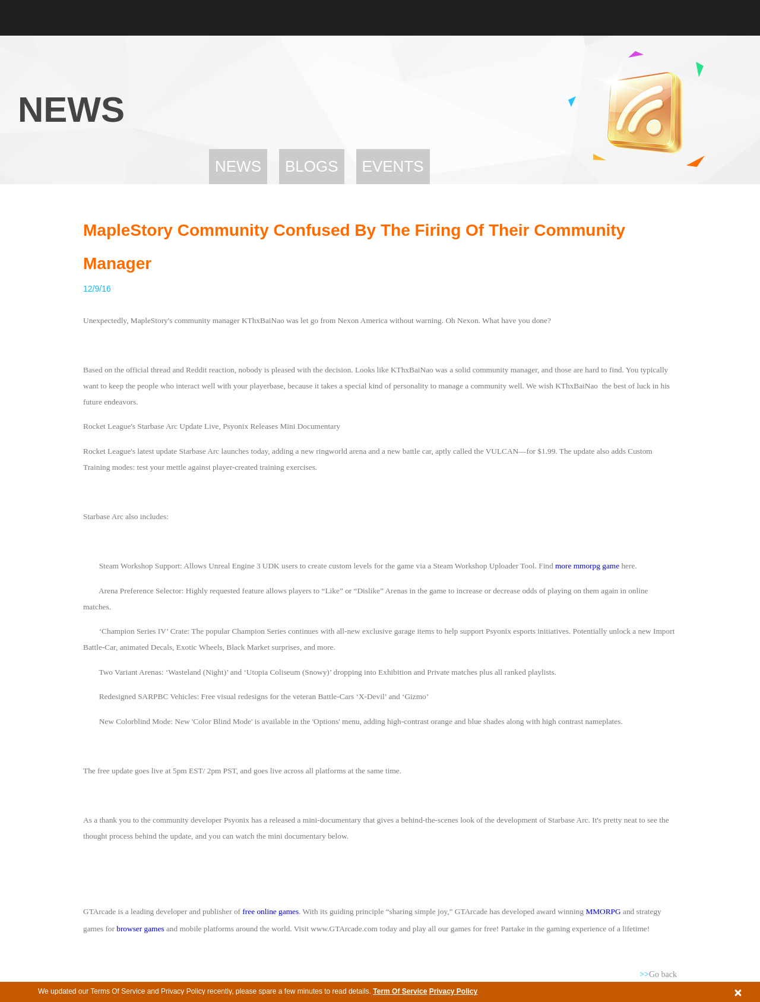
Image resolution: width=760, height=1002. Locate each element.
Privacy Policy (453, 991)
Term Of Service (400, 991)
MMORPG (604, 911)
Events (393, 166)
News (238, 166)
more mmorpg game (587, 565)
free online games (269, 911)
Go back (658, 974)
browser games (140, 928)
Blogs (311, 166)
